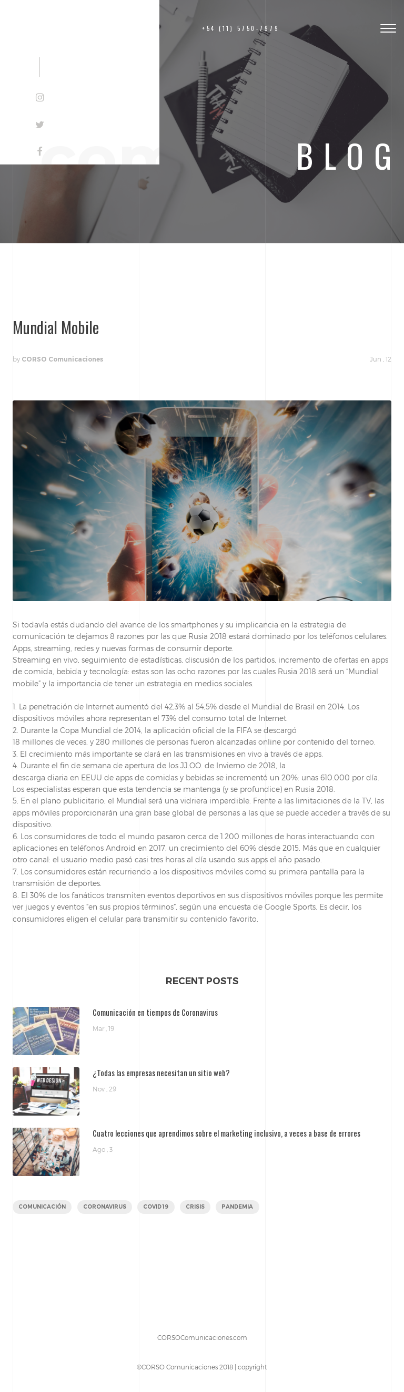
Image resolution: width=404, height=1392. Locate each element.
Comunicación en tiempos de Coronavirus (155, 1012)
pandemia (237, 1206)
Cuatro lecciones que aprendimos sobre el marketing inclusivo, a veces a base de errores (226, 1133)
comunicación (42, 1206)
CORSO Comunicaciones (62, 359)
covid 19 (155, 1206)
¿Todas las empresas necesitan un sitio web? (161, 1072)
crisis (195, 1206)
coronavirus (104, 1206)
